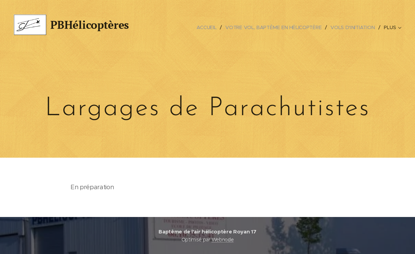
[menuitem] (208, 27)
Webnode (223, 240)
